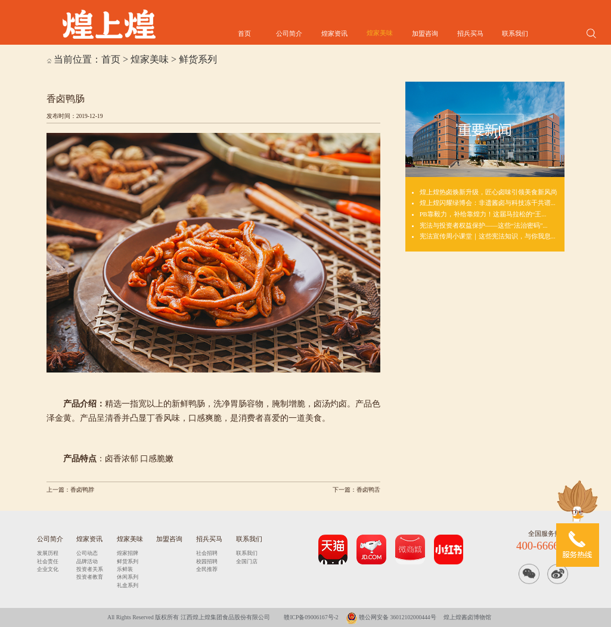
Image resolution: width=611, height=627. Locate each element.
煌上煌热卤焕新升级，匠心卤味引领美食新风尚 (488, 191)
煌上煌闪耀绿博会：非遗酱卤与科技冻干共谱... (488, 202)
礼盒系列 (127, 585)
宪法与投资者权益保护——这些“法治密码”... (484, 225)
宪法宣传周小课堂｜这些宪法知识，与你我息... (488, 236)
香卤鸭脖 (82, 489)
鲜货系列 (198, 59)
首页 (244, 33)
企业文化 (47, 569)
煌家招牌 (127, 553)
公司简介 (289, 33)
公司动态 (87, 553)
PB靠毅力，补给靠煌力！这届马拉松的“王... (483, 214)
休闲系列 (127, 577)
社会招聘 (207, 553)
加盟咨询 (425, 33)
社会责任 (47, 561)
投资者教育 (89, 577)
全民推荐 (207, 569)
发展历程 (47, 553)
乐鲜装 (125, 569)
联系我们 (515, 33)
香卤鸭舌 (368, 489)
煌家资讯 (334, 33)
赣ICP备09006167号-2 (311, 617)
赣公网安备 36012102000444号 (391, 617)
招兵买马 (470, 33)
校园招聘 (207, 561)
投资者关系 (89, 569)
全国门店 (247, 561)
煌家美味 (380, 32)
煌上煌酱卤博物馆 (467, 617)
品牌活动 (87, 561)
